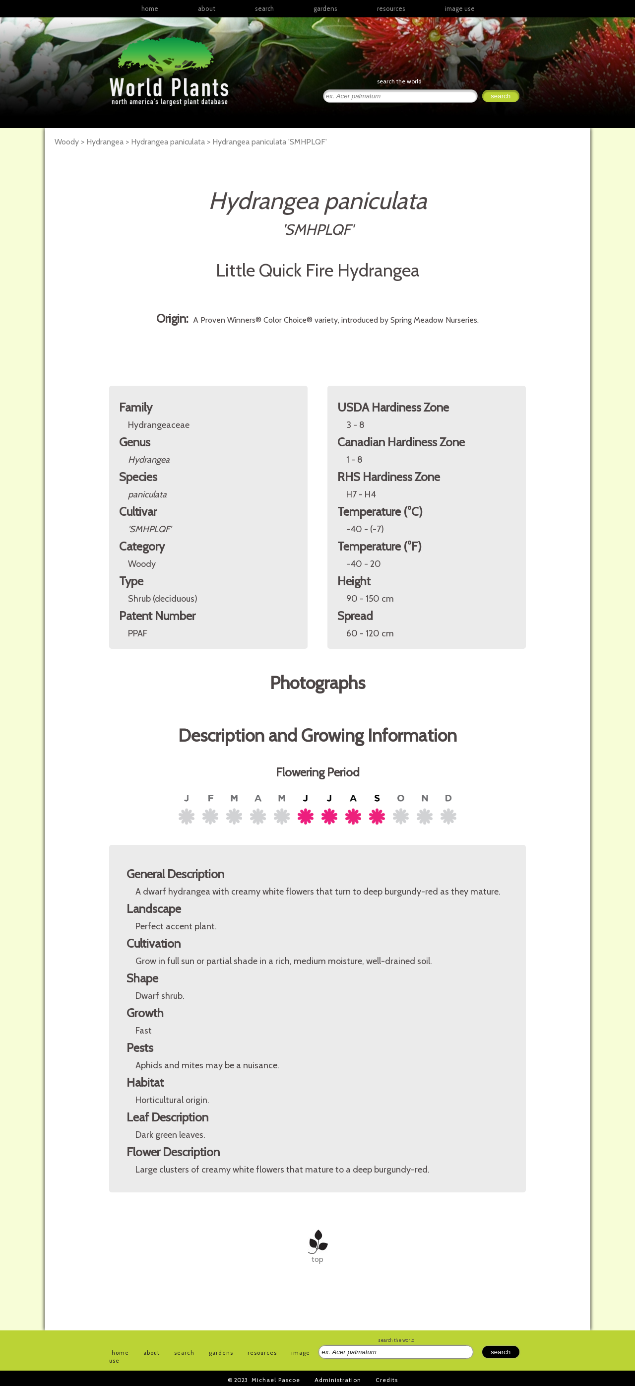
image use (460, 8)
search (264, 8)
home (149, 8)
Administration (338, 1380)
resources (262, 1352)
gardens (325, 8)
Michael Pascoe (276, 1380)
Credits (387, 1380)
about (206, 8)
